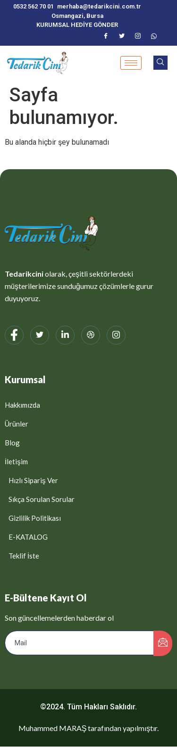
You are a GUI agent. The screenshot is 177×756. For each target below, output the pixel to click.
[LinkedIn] (65, 335)
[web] (90, 335)
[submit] (162, 643)
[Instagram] (138, 37)
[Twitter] (122, 37)
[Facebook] (106, 37)
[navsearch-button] (160, 63)
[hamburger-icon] (131, 63)
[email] (79, 643)
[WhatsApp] (154, 37)
